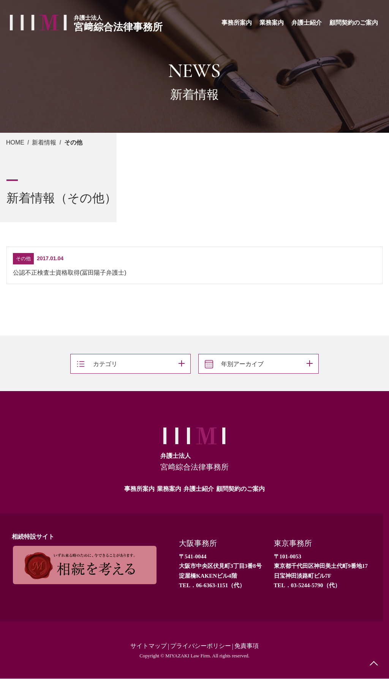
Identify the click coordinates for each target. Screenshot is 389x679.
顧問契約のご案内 (240, 489)
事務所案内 (139, 489)
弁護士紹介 (198, 489)
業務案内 (169, 489)
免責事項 (246, 646)
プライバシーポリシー (200, 646)
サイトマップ (148, 646)
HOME (15, 142)
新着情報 (44, 142)
